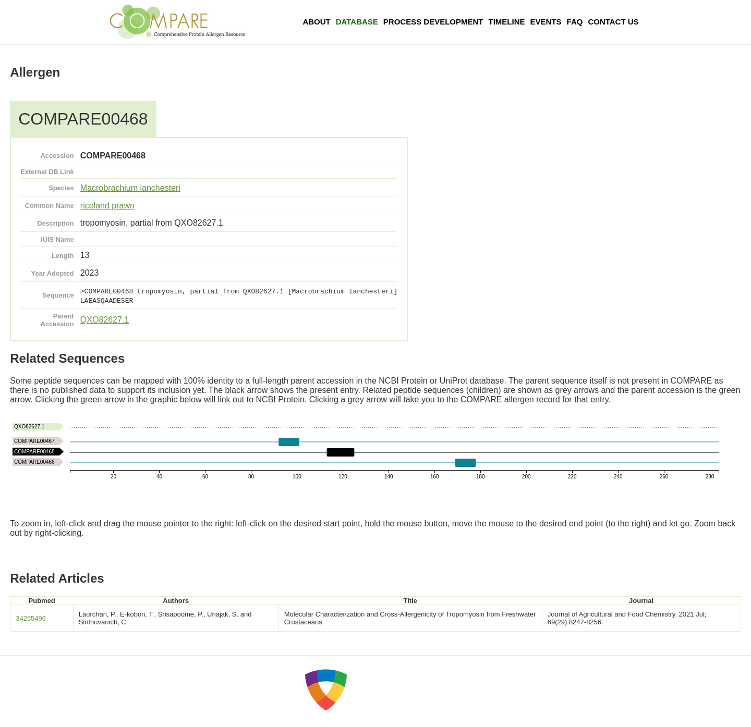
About (316, 21)
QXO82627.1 (104, 319)
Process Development (433, 21)
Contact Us (613, 21)
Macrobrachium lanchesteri (130, 187)
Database (357, 21)
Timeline (507, 21)
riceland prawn (107, 205)
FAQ (575, 21)
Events (546, 21)
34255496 (31, 618)
